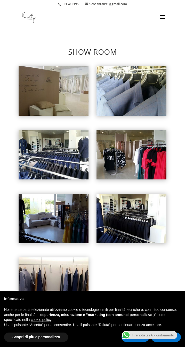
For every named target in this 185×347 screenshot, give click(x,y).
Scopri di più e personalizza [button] (36, 337)
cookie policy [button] (41, 320)
